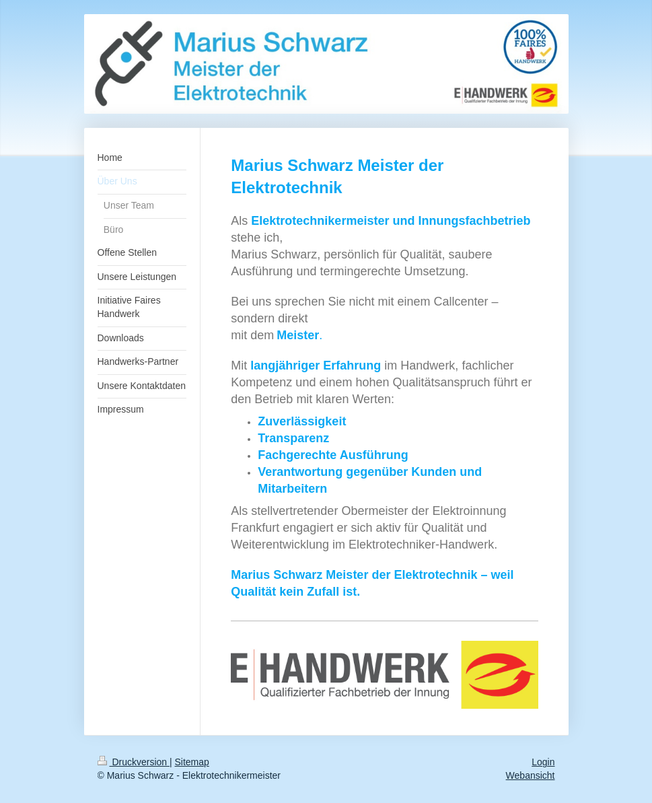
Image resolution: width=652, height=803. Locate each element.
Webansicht (530, 775)
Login (543, 762)
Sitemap (192, 762)
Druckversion (134, 762)
